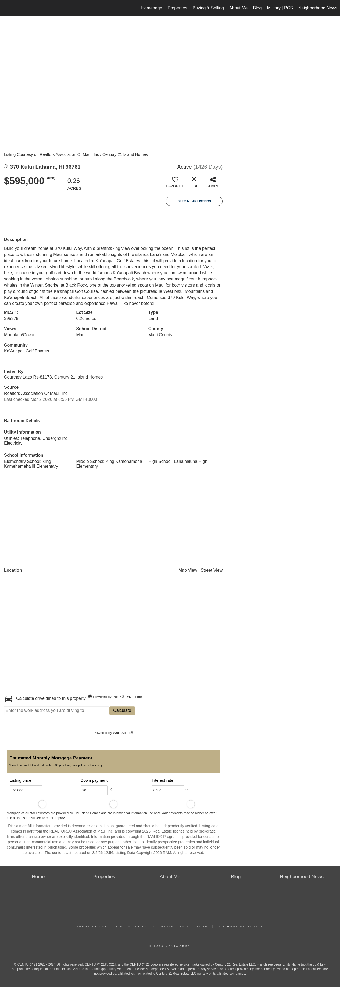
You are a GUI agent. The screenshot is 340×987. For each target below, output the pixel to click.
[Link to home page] (7, 8)
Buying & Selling (208, 8)
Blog (257, 8)
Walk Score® (123, 733)
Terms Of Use (92, 926)
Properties (177, 8)
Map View (187, 570)
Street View (212, 570)
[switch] (175, 184)
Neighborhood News (317, 8)
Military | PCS (280, 8)
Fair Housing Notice (239, 926)
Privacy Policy (130, 926)
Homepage (151, 8)
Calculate (122, 710)
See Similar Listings (194, 201)
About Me (238, 8)
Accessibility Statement (181, 926)
